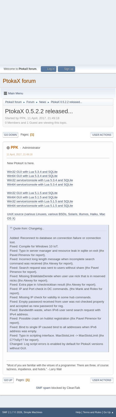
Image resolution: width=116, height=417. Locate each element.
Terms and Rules (92, 412)
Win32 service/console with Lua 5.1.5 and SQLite (40, 201)
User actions (101, 134)
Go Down (10, 134)
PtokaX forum (19, 81)
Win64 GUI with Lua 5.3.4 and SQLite (32, 176)
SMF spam (43, 387)
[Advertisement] (58, 32)
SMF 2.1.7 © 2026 (12, 412)
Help (78, 412)
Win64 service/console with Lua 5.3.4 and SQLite (40, 184)
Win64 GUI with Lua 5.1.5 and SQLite (32, 197)
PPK (14, 147)
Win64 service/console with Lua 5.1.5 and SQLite (40, 205)
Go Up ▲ (109, 412)
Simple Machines (33, 412)
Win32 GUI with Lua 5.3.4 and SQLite (32, 171)
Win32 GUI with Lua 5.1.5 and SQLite (32, 193)
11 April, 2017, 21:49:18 (19, 154)
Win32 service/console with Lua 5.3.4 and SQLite (40, 180)
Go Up (8, 380)
